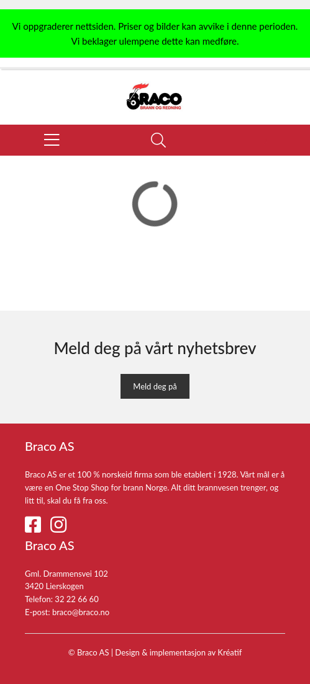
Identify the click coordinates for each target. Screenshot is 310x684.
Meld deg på (154, 386)
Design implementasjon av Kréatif (178, 652)
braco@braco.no (80, 612)
